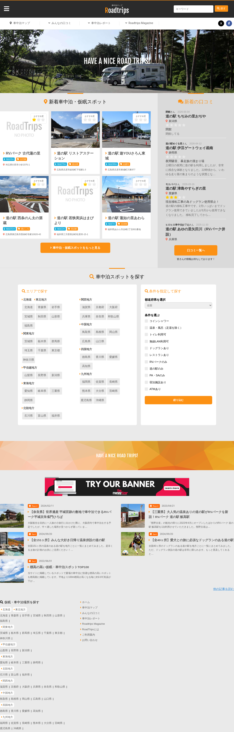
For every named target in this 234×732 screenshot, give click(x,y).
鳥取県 (86, 331)
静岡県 (68, 372)
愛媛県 (113, 356)
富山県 (42, 388)
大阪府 (113, 307)
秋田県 (28, 316)
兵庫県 (126, 307)
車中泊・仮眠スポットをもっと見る (76, 247)
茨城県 (28, 331)
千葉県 (28, 341)
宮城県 (68, 307)
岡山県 (113, 331)
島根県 (99, 331)
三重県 (55, 372)
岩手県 (55, 307)
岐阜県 (42, 372)
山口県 (86, 341)
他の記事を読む (223, 574)
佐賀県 (99, 372)
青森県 (42, 307)
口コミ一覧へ (196, 250)
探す (223, 8)
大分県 (86, 381)
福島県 (55, 316)
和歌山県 (99, 316)
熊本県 (126, 372)
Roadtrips (117, 10)
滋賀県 (86, 307)
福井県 (55, 388)
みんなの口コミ (61, 23)
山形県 (42, 316)
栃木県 (42, 331)
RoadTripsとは (90, 615)
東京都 (42, 341)
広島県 (126, 331)
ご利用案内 (88, 620)
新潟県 (55, 356)
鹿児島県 (112, 381)
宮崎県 (99, 381)
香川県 (99, 356)
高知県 (126, 356)
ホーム (86, 587)
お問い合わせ (90, 625)
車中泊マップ (117, 5)
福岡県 (86, 372)
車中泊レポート (101, 23)
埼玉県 (68, 331)
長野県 (42, 356)
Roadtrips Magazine (141, 23)
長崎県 (113, 372)
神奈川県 (55, 341)
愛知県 (28, 372)
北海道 (28, 307)
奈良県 (86, 316)
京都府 (99, 307)
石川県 (28, 388)
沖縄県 (126, 381)
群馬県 (55, 331)
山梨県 (28, 356)
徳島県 (86, 356)
